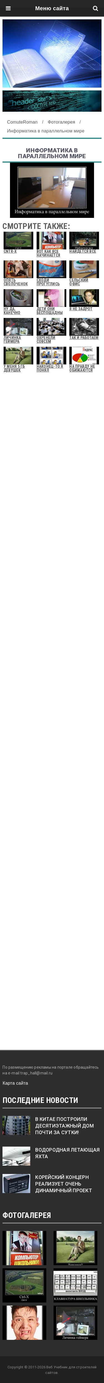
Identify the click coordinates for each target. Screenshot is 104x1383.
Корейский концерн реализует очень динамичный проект (63, 1184)
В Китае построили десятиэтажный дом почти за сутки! (64, 1125)
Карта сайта (15, 1083)
